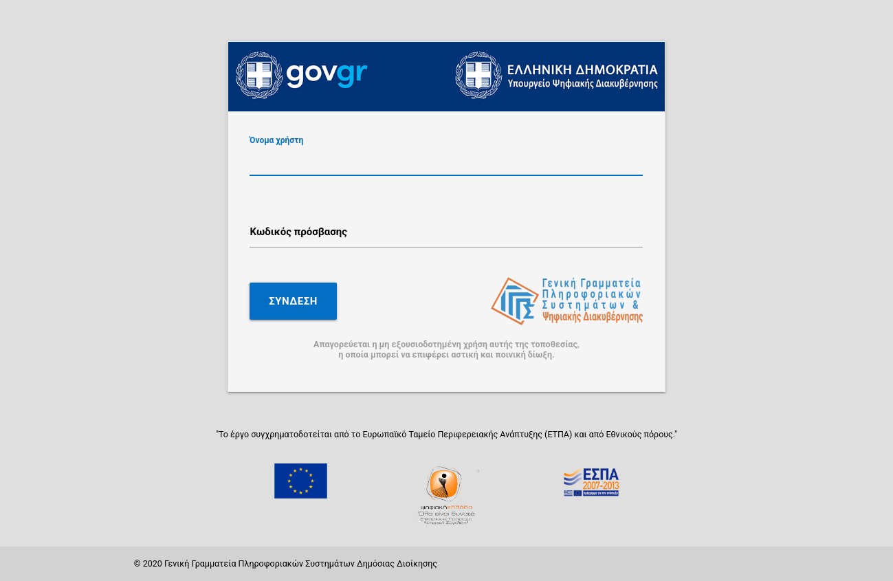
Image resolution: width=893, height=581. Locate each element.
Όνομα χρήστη (276, 139)
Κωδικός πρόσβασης (298, 232)
